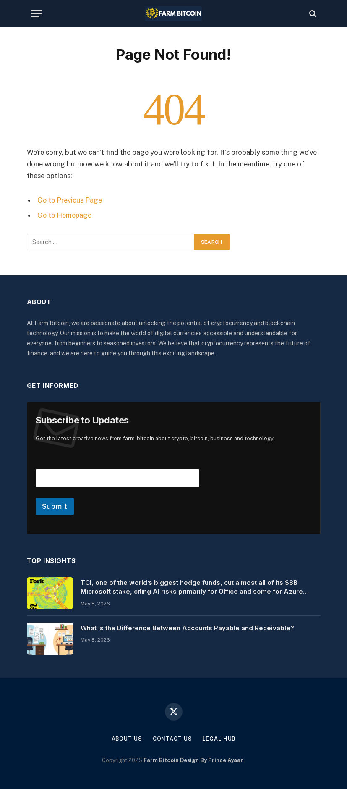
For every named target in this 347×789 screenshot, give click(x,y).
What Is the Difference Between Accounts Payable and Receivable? (187, 627)
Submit (55, 506)
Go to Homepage (65, 215)
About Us (126, 738)
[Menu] (36, 13)
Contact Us (172, 738)
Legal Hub (219, 738)
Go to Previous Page (70, 200)
